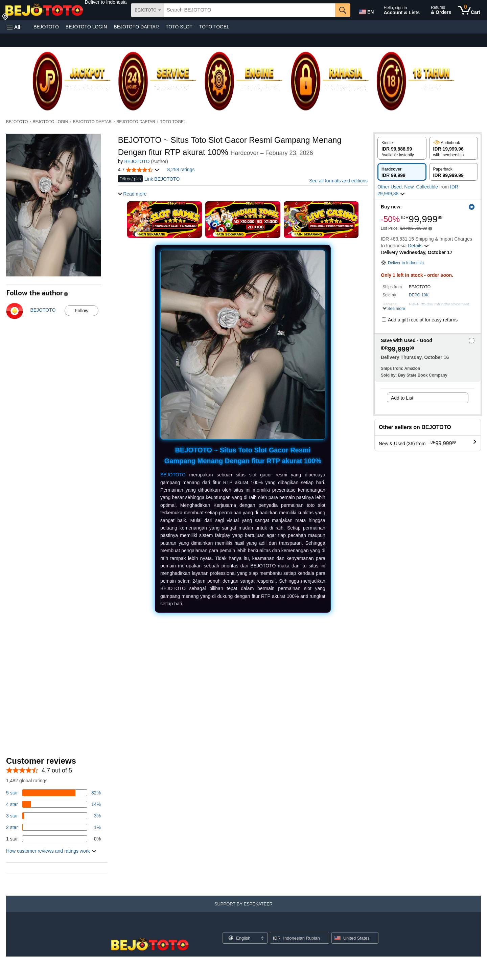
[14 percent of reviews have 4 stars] (53, 804)
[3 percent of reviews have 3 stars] (53, 815)
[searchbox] (249, 10)
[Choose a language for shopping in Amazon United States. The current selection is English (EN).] (366, 10)
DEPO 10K (419, 295)
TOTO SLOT (179, 26)
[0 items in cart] (469, 10)
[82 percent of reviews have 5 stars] (53, 792)
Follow (81, 310)
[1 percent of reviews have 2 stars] (53, 827)
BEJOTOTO (46, 26)
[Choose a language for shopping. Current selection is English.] (241, 938)
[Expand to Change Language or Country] (262, 938)
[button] (106, 2)
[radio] (402, 148)
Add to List (402, 398)
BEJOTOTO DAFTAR (136, 26)
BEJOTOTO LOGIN (86, 26)
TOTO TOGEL (214, 26)
